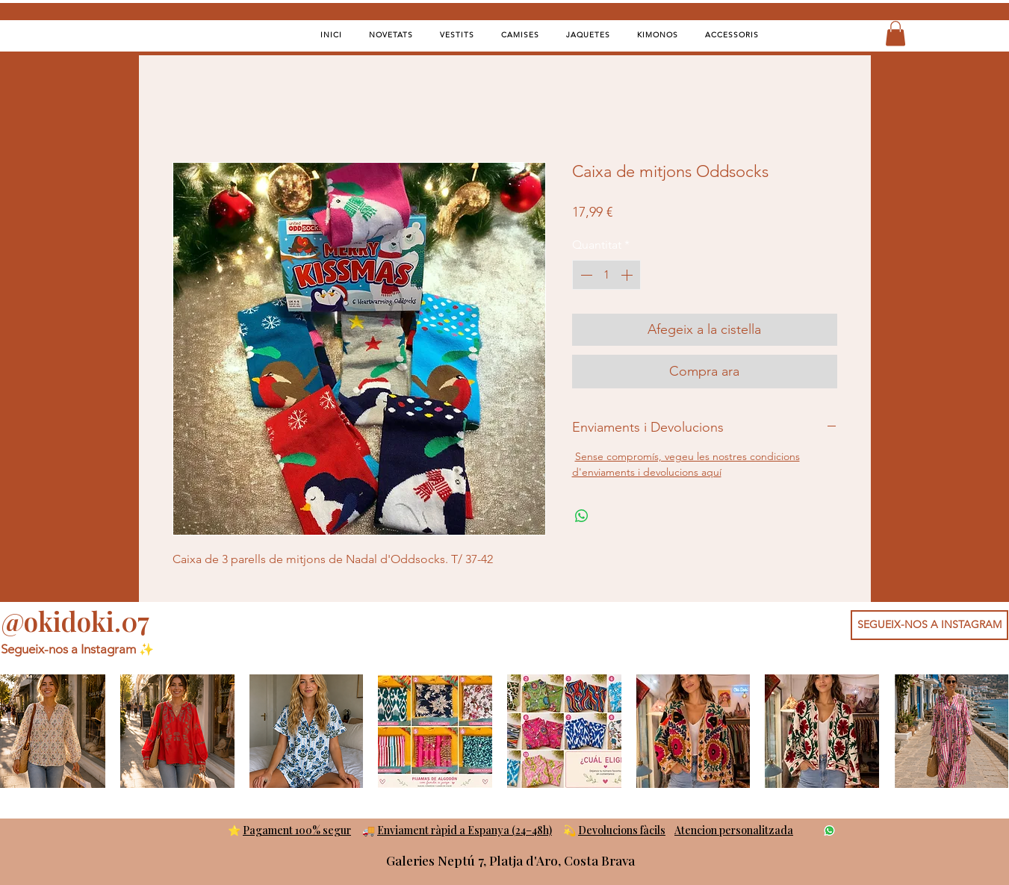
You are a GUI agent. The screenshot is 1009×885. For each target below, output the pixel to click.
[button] (895, 33)
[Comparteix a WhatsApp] (582, 516)
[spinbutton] (606, 275)
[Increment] (628, 275)
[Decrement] (584, 275)
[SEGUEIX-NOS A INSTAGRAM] (929, 625)
